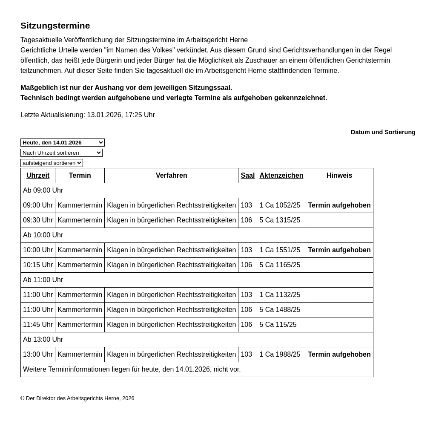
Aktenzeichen (281, 175)
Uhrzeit (37, 175)
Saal (248, 175)
